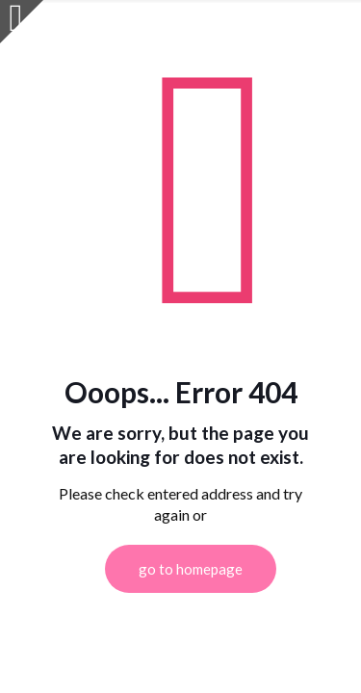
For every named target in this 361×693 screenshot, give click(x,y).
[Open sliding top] (21, 21)
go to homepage (191, 569)
